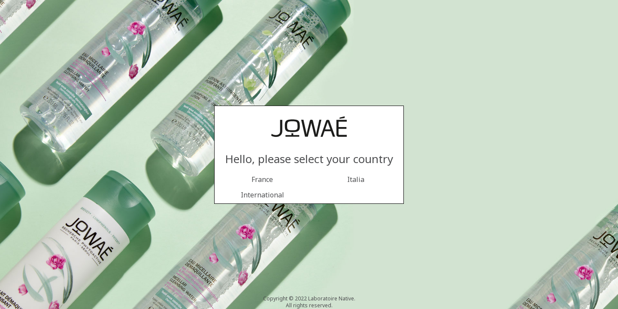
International (262, 195)
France (262, 179)
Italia (355, 179)
